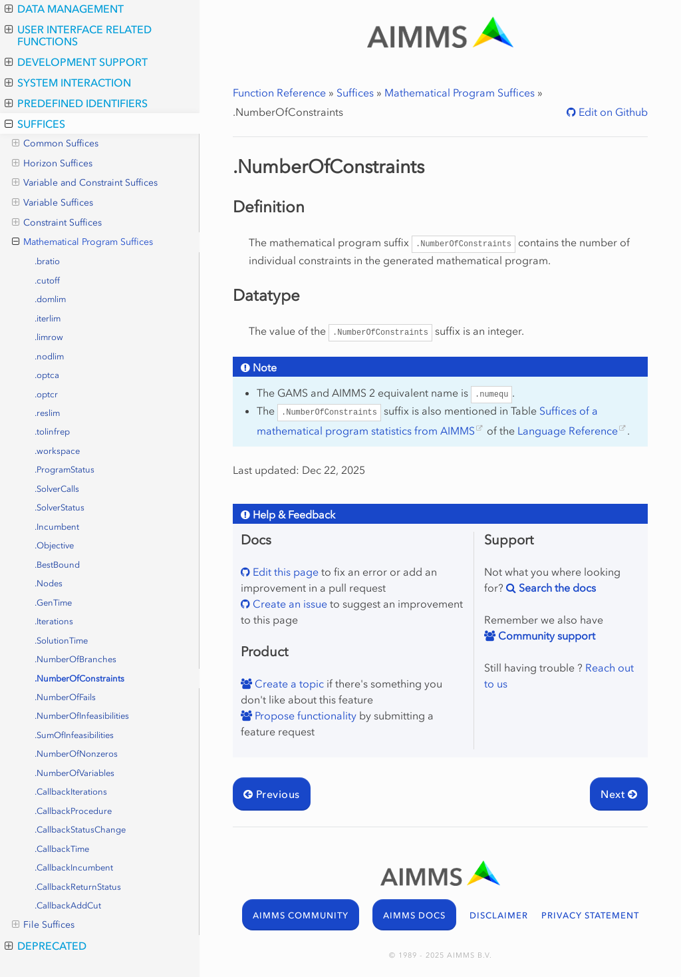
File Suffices (43, 925)
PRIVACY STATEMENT (590, 915)
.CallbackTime (62, 849)
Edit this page (284, 571)
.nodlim (49, 356)
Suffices (35, 123)
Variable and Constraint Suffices (85, 183)
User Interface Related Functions (78, 35)
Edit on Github (612, 111)
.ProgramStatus (64, 470)
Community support (545, 635)
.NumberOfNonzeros (76, 754)
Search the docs (556, 587)
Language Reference (567, 430)
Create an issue (288, 603)
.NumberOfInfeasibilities (82, 716)
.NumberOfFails (65, 697)
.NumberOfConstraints (79, 679)
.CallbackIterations (71, 792)
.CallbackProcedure (73, 811)
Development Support (76, 62)
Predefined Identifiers (76, 103)
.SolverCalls (57, 489)
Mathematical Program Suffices (82, 242)
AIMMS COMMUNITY (300, 915)
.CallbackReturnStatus (78, 887)
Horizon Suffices (52, 164)
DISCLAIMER (499, 915)
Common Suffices (55, 144)
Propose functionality (304, 715)
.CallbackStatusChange (80, 830)
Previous (271, 794)
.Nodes (49, 583)
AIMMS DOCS (414, 915)
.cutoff (47, 281)
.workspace (57, 451)
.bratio (47, 261)
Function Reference (279, 92)
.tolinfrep (52, 432)
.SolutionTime (61, 641)
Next (619, 794)
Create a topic (288, 683)
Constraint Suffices (57, 223)
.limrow (49, 337)
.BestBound (57, 565)
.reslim (47, 413)
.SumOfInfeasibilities (74, 735)
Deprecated (45, 945)
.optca (47, 375)
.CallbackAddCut (68, 905)
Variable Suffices (52, 203)
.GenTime (53, 603)
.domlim (50, 299)
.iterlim (48, 318)
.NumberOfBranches (75, 659)
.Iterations (54, 621)
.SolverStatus (59, 507)
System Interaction (68, 82)
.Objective (54, 545)
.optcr (46, 394)
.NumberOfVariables (74, 773)
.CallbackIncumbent (74, 868)
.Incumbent (57, 527)
